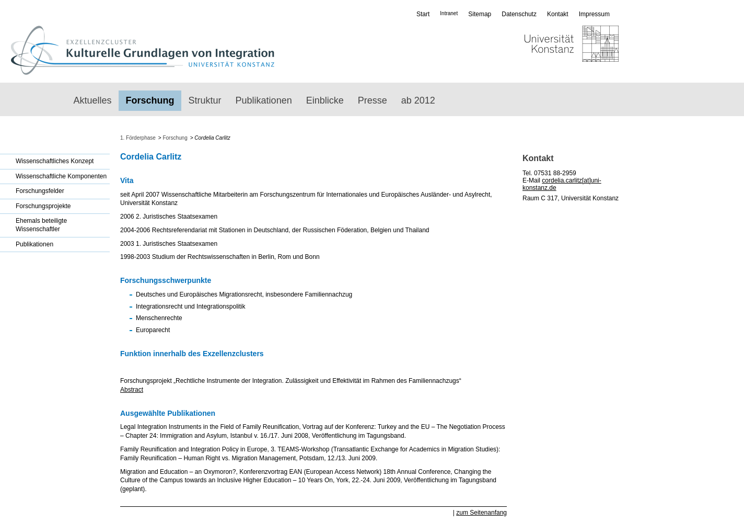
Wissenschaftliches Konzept (55, 161)
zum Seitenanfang (481, 512)
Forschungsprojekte (43, 206)
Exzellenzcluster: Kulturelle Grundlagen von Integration (142, 50)
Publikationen (264, 100)
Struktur (205, 100)
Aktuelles (93, 100)
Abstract (131, 389)
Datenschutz (519, 14)
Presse (372, 100)
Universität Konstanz (541, 50)
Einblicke (325, 100)
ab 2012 (418, 100)
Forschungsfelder (40, 191)
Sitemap (479, 14)
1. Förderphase (138, 138)
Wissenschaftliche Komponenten (61, 176)
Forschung (150, 100)
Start (422, 14)
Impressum (594, 14)
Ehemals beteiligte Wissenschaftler (41, 225)
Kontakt (557, 14)
